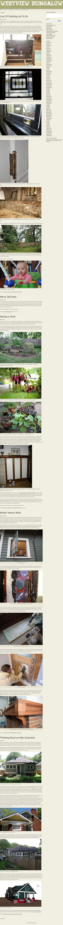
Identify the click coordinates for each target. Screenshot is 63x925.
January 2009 (48, 97)
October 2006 (48, 134)
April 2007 (48, 125)
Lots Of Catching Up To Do (14, 16)
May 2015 (48, 44)
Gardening (17, 9)
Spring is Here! (8, 316)
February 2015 (48, 45)
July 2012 (48, 62)
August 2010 (48, 74)
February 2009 (48, 96)
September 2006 (49, 135)
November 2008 (49, 99)
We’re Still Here (8, 297)
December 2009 (49, 83)
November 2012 (49, 60)
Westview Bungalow (14, 291)
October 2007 (48, 116)
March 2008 (48, 109)
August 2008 (48, 103)
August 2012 (48, 61)
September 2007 (49, 118)
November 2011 (49, 65)
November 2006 (49, 132)
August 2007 (48, 119)
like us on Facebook (37, 911)
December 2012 (49, 58)
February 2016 (48, 42)
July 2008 (48, 105)
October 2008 (48, 100)
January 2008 (48, 112)
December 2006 (49, 131)
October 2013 (48, 51)
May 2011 (48, 68)
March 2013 (48, 54)
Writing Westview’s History (51, 35)
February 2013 (48, 55)
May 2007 (48, 123)
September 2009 (49, 87)
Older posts (2, 12)
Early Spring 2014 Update (50, 32)
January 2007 (48, 129)
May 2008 (48, 106)
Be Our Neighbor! (49, 34)
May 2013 (48, 52)
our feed (47, 140)
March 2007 (48, 126)
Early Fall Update (49, 38)
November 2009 (49, 84)
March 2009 (48, 94)
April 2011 (48, 70)
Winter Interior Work (10, 512)
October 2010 (48, 73)
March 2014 (48, 48)
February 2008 (48, 110)
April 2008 (48, 107)
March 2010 (48, 78)
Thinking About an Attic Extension (17, 737)
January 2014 (48, 49)
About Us (5, 9)
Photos (9, 291)
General (4, 311)
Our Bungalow (11, 9)
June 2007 (48, 122)
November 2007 (49, 115)
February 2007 (48, 128)
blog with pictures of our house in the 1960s (27, 492)
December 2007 (49, 113)
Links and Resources (24, 9)
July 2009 (48, 89)
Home (1, 9)
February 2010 (48, 80)
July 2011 (48, 67)
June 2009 (48, 90)
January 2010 (48, 81)
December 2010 (49, 71)
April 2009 (48, 93)
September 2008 (49, 102)
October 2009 (48, 86)
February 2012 (48, 64)
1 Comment (20, 291)
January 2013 (48, 57)
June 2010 (48, 77)
